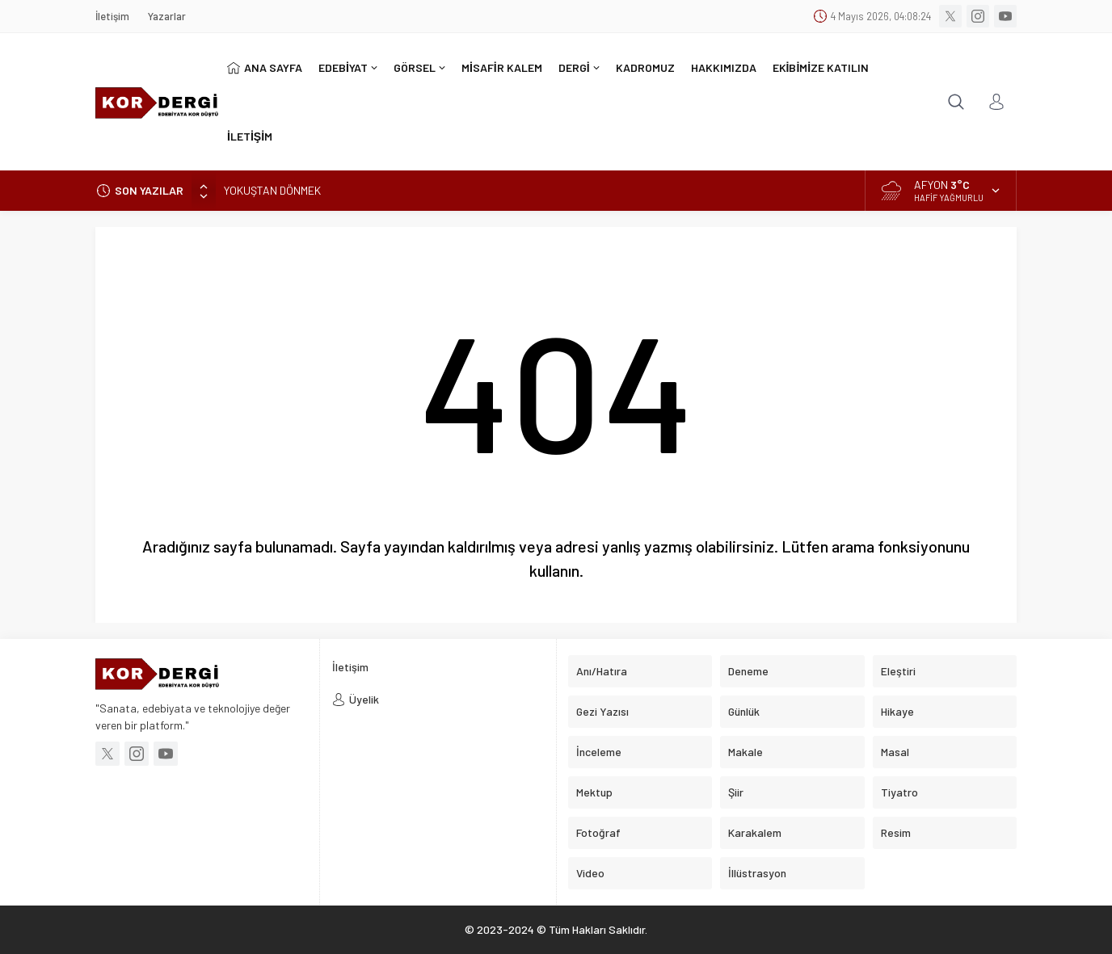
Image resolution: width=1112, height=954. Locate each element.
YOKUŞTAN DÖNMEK (272, 190)
